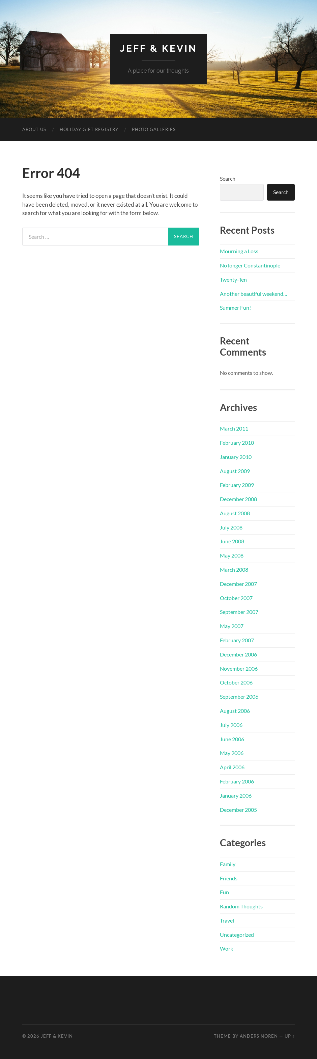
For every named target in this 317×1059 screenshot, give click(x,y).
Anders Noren (259, 1036)
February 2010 (237, 442)
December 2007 (238, 583)
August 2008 (235, 513)
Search (227, 178)
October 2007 (236, 598)
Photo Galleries (154, 129)
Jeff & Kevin (158, 48)
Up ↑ (290, 1036)
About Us (34, 129)
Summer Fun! (235, 307)
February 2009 (237, 485)
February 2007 (237, 640)
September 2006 (239, 696)
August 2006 (235, 710)
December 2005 (238, 809)
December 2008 (238, 499)
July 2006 (231, 725)
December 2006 (238, 654)
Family (227, 864)
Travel (227, 920)
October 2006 (236, 682)
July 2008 (231, 527)
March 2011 (234, 428)
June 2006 (232, 739)
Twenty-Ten (233, 279)
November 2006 (239, 668)
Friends (228, 878)
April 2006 (232, 767)
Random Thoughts (241, 906)
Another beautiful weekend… (253, 293)
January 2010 (236, 457)
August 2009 (235, 471)
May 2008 (231, 555)
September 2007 (239, 612)
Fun (224, 892)
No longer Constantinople (250, 265)
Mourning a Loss (239, 251)
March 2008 (234, 569)
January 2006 (236, 795)
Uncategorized (237, 934)
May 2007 (231, 626)
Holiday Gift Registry (89, 129)
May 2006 (231, 753)
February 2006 (237, 781)
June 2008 (232, 541)
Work (226, 948)
